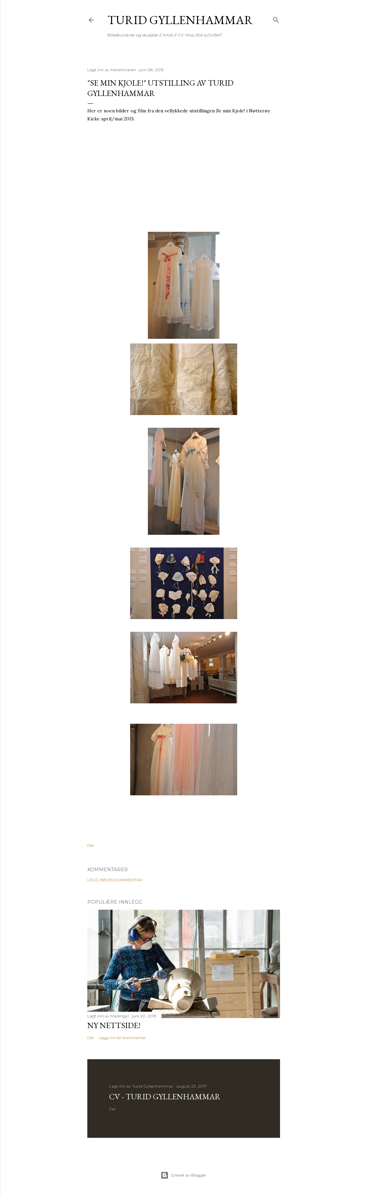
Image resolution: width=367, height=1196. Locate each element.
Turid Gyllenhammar (180, 20)
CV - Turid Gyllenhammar (164, 1096)
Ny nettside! (114, 1025)
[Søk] (276, 18)
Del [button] (90, 845)
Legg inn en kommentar (115, 879)
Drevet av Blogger (183, 1175)
